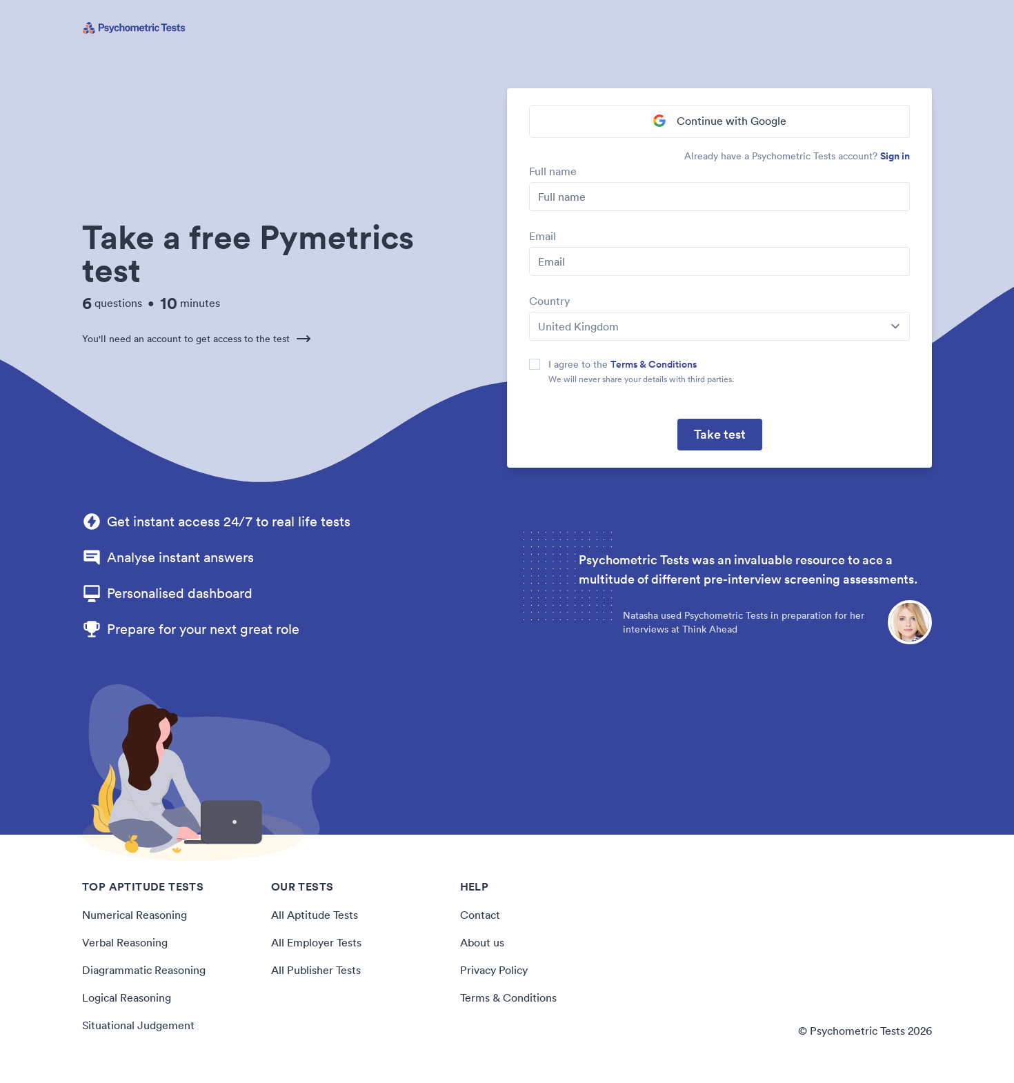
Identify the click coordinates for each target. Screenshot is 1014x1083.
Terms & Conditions (653, 364)
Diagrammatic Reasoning (144, 970)
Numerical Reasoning (134, 915)
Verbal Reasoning (125, 942)
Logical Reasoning (126, 997)
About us (482, 942)
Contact (480, 915)
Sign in (895, 156)
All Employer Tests (316, 942)
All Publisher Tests (316, 970)
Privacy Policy (494, 970)
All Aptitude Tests (314, 915)
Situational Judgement (138, 1025)
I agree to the (622, 364)
